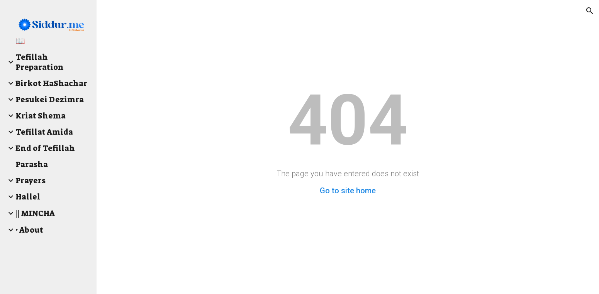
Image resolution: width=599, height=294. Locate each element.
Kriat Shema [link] (40, 116)
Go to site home (348, 190)
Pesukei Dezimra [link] (49, 100)
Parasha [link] (31, 164)
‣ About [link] (29, 230)
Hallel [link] (27, 197)
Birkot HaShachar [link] (51, 83)
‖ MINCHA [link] (35, 213)
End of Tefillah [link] (45, 148)
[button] (589, 11)
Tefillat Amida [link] (44, 132)
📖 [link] (20, 41)
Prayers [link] (30, 181)
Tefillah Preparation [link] (39, 62)
